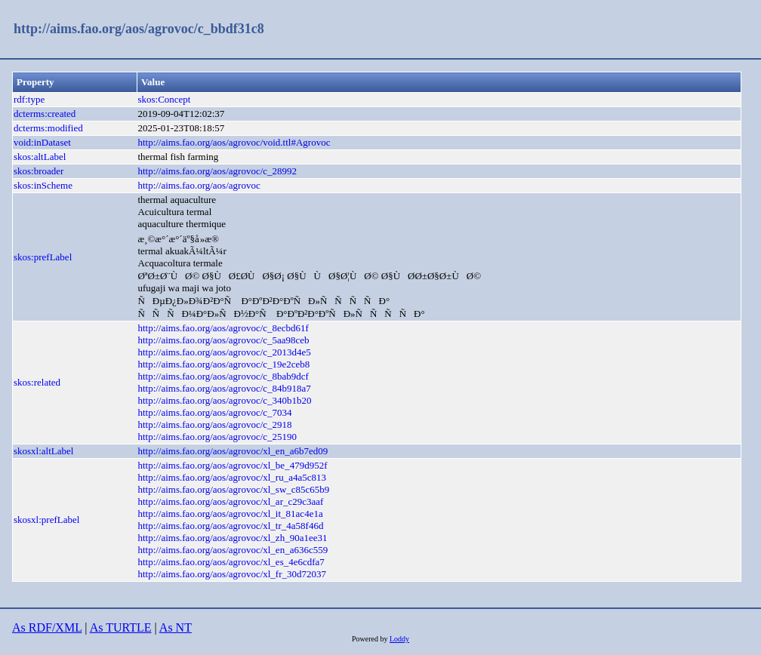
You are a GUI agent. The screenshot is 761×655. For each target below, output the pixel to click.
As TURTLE (121, 627)
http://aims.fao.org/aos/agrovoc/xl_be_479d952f (232, 465)
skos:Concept (163, 99)
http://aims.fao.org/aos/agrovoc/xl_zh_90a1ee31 (232, 537)
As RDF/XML (47, 627)
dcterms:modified (48, 128)
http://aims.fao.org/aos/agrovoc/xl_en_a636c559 (232, 549)
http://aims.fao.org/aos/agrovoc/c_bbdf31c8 (139, 28)
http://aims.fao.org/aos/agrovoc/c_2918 (214, 424)
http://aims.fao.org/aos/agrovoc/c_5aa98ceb (223, 340)
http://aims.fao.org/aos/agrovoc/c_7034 (214, 412)
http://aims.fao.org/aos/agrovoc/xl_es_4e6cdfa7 (230, 561)
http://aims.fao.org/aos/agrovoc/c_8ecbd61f (222, 328)
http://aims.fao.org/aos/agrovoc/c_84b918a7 (223, 388)
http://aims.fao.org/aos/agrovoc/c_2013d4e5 (223, 352)
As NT (175, 627)
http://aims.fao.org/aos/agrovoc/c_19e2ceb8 (223, 364)
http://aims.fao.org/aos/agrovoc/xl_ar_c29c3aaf (230, 501)
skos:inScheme (43, 185)
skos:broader (38, 171)
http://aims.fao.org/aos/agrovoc (198, 185)
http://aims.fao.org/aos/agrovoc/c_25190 (217, 436)
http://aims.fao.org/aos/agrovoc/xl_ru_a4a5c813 (231, 477)
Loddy (399, 639)
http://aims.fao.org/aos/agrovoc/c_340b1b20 (224, 400)
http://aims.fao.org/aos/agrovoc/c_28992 (217, 171)
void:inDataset (42, 142)
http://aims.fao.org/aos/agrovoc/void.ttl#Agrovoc (233, 142)
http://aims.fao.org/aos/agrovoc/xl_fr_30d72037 (231, 574)
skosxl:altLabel (43, 451)
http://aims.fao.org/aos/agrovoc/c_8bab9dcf (222, 376)
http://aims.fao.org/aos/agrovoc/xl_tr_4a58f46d (230, 525)
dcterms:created (44, 113)
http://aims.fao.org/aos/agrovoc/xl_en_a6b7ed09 (232, 451)
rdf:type (29, 99)
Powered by (371, 639)
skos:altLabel (40, 156)
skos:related (37, 382)
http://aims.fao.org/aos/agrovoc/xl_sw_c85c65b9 (233, 489)
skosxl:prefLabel (46, 519)
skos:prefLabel (43, 257)
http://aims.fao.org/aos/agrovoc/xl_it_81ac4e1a (229, 513)
